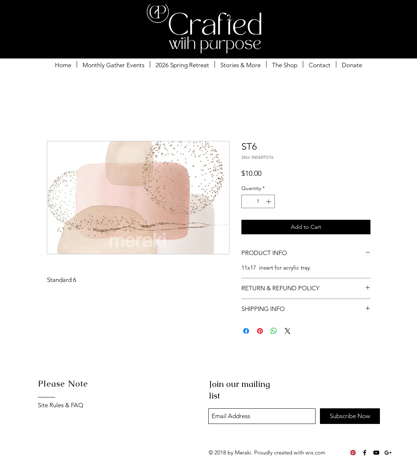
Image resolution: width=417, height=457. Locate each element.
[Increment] (269, 201)
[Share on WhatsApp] (273, 331)
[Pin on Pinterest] (260, 331)
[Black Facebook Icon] (364, 452)
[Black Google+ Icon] (388, 452)
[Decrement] (247, 201)
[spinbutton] (258, 201)
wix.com (315, 452)
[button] (375, 20)
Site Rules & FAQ (60, 405)
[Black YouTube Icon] (376, 452)
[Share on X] (287, 331)
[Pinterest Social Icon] (353, 452)
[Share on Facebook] (246, 331)
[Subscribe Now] (350, 416)
